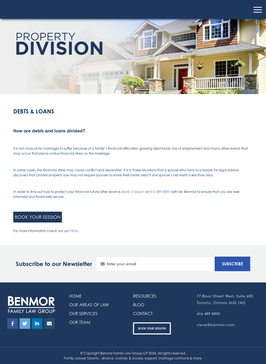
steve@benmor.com (216, 325)
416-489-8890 (160, 192)
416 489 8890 (208, 314)
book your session (37, 217)
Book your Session (152, 328)
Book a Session (133, 192)
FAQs (74, 231)
